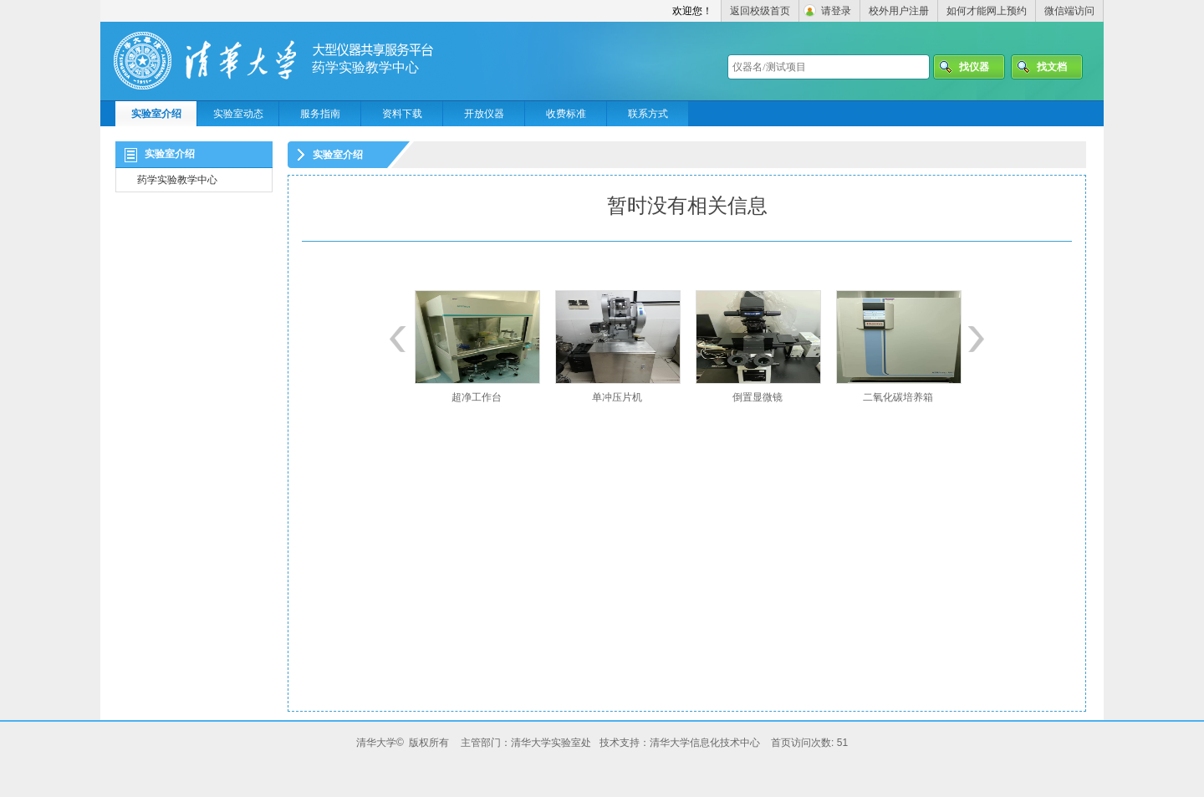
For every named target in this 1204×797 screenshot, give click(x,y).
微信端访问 (1069, 11)
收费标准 (566, 114)
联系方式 (648, 114)
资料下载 (402, 114)
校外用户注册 (899, 11)
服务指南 (320, 114)
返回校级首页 (760, 11)
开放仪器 (484, 114)
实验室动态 (238, 114)
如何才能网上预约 (986, 11)
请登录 (836, 11)
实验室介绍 (156, 114)
